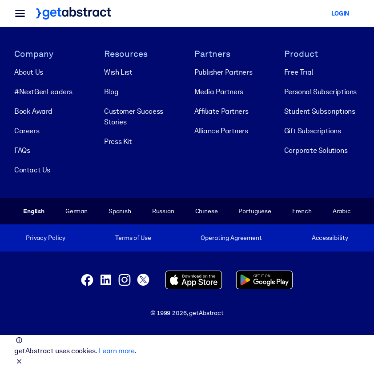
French (302, 211)
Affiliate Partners (221, 111)
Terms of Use (133, 237)
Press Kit (118, 141)
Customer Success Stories (133, 116)
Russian (163, 211)
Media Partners (218, 92)
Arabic (342, 211)
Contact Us (32, 170)
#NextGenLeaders (43, 92)
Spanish (120, 211)
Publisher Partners (223, 72)
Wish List (118, 72)
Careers (26, 131)
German (76, 211)
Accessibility (330, 237)
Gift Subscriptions (312, 131)
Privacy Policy (45, 237)
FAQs (22, 150)
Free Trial (298, 72)
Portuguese (254, 211)
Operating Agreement (231, 237)
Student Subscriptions (319, 111)
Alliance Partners (221, 131)
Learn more (116, 351)
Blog (111, 92)
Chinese (206, 211)
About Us (28, 72)
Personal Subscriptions (320, 92)
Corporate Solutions (315, 150)
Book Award (33, 111)
